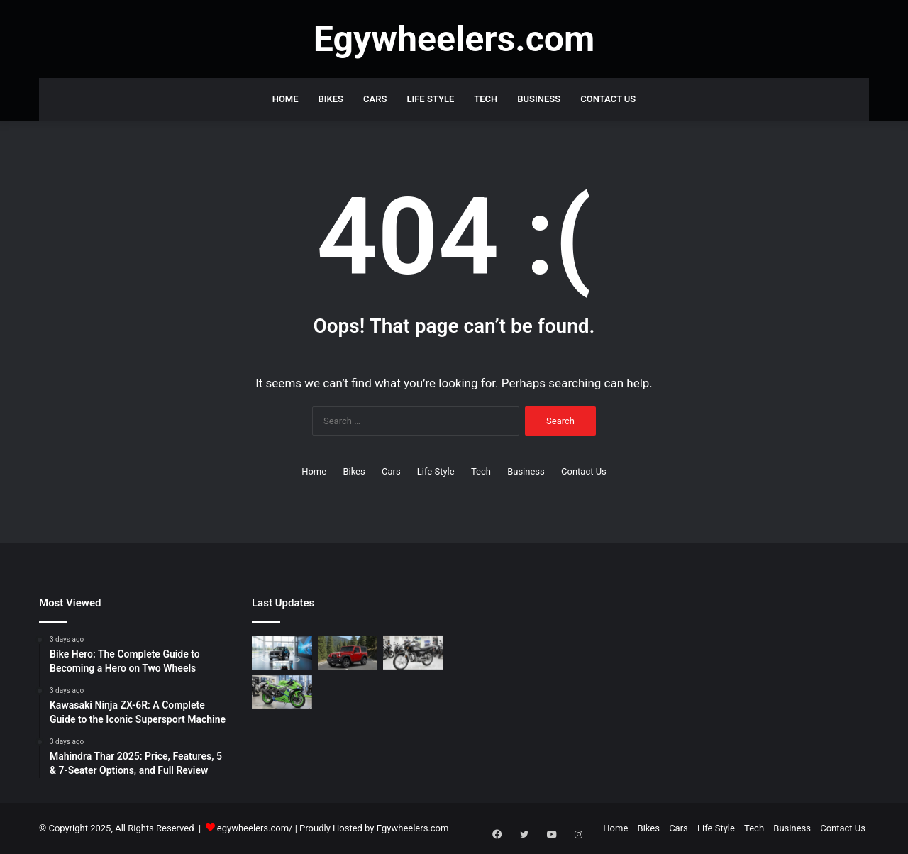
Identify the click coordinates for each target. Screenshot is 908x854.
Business (538, 99)
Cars (375, 99)
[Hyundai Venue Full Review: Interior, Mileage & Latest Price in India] (282, 653)
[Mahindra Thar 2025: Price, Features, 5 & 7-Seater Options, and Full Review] (348, 653)
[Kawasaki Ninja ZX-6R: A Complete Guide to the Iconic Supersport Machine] (282, 692)
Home (285, 99)
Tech (485, 99)
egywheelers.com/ (255, 828)
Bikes (331, 99)
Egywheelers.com (413, 828)
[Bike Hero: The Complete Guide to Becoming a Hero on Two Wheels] (413, 653)
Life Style (430, 99)
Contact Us (608, 99)
